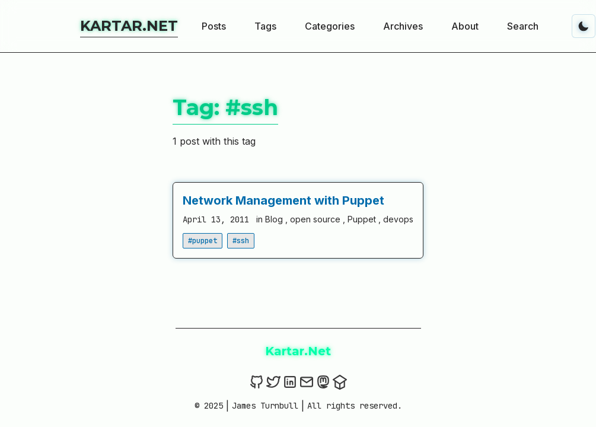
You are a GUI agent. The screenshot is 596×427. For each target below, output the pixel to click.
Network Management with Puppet (283, 200)
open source (316, 219)
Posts (214, 26)
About (465, 26)
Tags (265, 26)
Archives (403, 26)
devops (398, 219)
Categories (330, 26)
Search (522, 26)
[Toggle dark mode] (583, 26)
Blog (275, 219)
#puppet (202, 241)
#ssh (240, 241)
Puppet (363, 219)
